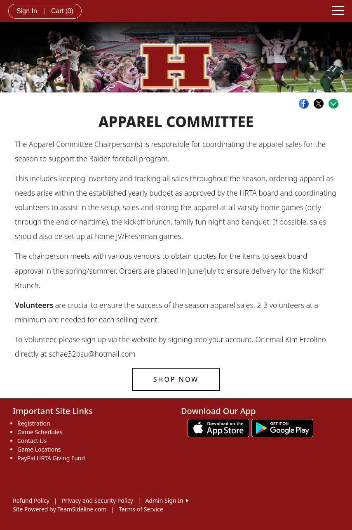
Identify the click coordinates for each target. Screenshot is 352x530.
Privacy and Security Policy (97, 500)
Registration (33, 423)
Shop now (176, 379)
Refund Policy (31, 500)
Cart (62, 10)
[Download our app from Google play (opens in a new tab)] (282, 427)
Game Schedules (39, 432)
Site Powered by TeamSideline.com (59, 509)
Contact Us (32, 441)
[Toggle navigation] (338, 10)
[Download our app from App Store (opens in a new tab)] (218, 427)
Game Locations (39, 449)
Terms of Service (141, 509)
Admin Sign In (166, 500)
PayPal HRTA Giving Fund (51, 458)
